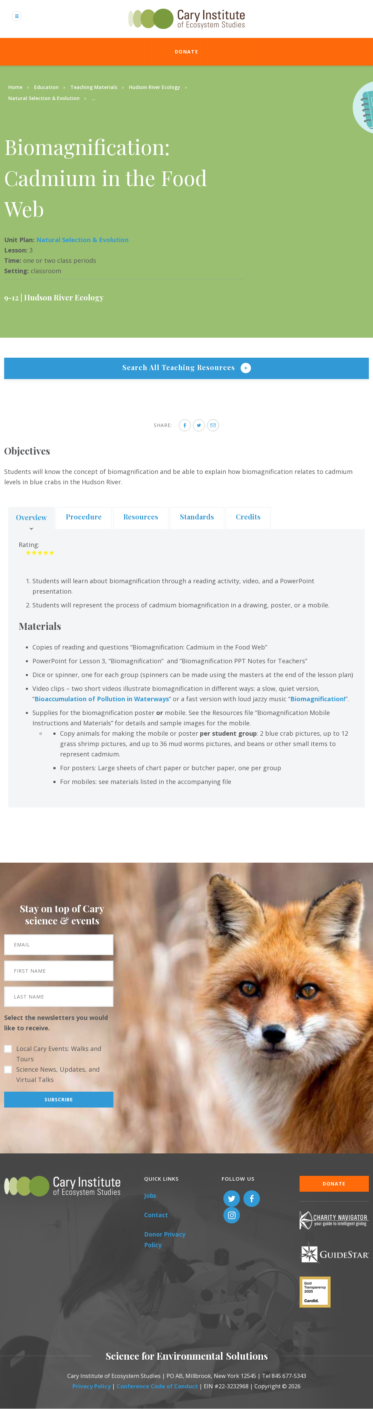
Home (15, 87)
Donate (186, 51)
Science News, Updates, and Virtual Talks (58, 1074)
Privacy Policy (91, 1386)
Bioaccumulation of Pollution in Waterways (101, 699)
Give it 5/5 (52, 552)
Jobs (150, 1196)
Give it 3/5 (40, 552)
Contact (156, 1215)
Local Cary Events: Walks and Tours (58, 1053)
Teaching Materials (93, 87)
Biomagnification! (317, 699)
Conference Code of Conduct (157, 1386)
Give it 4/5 (46, 552)
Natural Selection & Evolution (44, 98)
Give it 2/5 (34, 552)
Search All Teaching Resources (179, 367)
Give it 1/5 (28, 552)
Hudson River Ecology (154, 87)
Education (46, 87)
